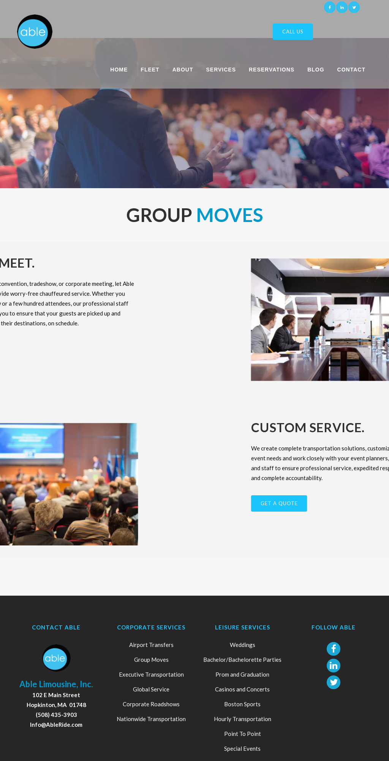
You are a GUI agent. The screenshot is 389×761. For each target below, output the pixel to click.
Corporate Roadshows (151, 704)
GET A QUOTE (352, 503)
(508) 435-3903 (56, 714)
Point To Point (242, 733)
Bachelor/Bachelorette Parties (242, 659)
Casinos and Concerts (242, 689)
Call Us (293, 32)
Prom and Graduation (242, 674)
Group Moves (151, 659)
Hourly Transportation (242, 718)
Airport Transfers (151, 644)
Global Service (151, 689)
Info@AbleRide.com (56, 724)
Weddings (242, 644)
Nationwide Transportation (151, 718)
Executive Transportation (151, 674)
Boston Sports (242, 704)
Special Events (242, 748)
